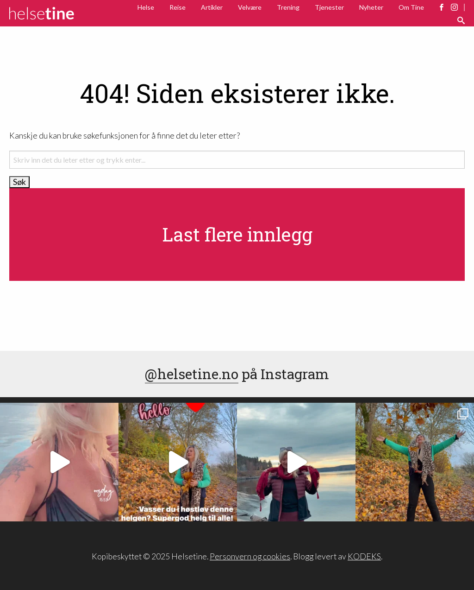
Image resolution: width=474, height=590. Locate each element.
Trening (288, 7)
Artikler (212, 7)
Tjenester (329, 7)
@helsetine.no (191, 374)
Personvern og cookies (250, 556)
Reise (177, 7)
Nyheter (371, 7)
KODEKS (364, 556)
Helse (145, 7)
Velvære (250, 7)
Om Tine (411, 7)
